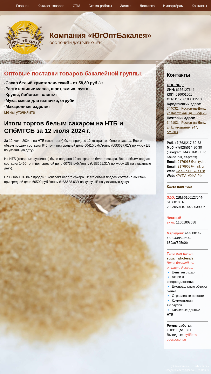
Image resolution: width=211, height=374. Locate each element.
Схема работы (100, 6)
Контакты (199, 6)
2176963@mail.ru (191, 166)
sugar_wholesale (180, 258)
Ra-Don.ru (203, 370)
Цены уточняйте (19, 112)
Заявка (125, 6)
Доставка (147, 6)
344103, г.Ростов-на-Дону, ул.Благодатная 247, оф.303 (186, 127)
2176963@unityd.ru (192, 161)
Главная (22, 6)
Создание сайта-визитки (180, 370)
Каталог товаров (51, 6)
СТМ (76, 6)
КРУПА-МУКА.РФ (189, 175)
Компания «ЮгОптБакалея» (100, 35)
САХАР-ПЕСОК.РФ (190, 171)
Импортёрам (173, 6)
